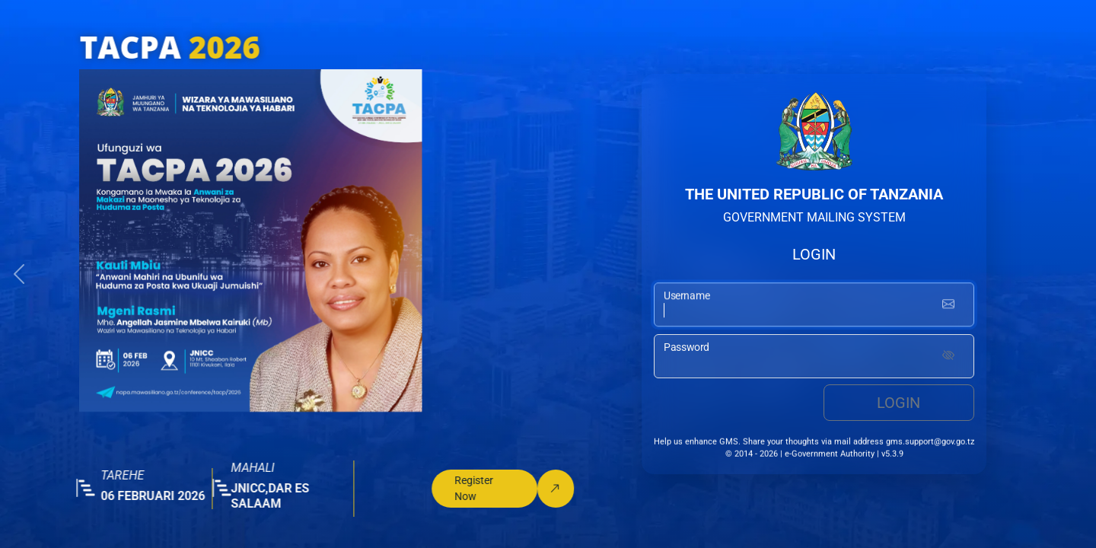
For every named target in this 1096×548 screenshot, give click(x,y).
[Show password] (948, 357)
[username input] (814, 305)
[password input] (814, 358)
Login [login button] (898, 404)
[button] (19, 274)
